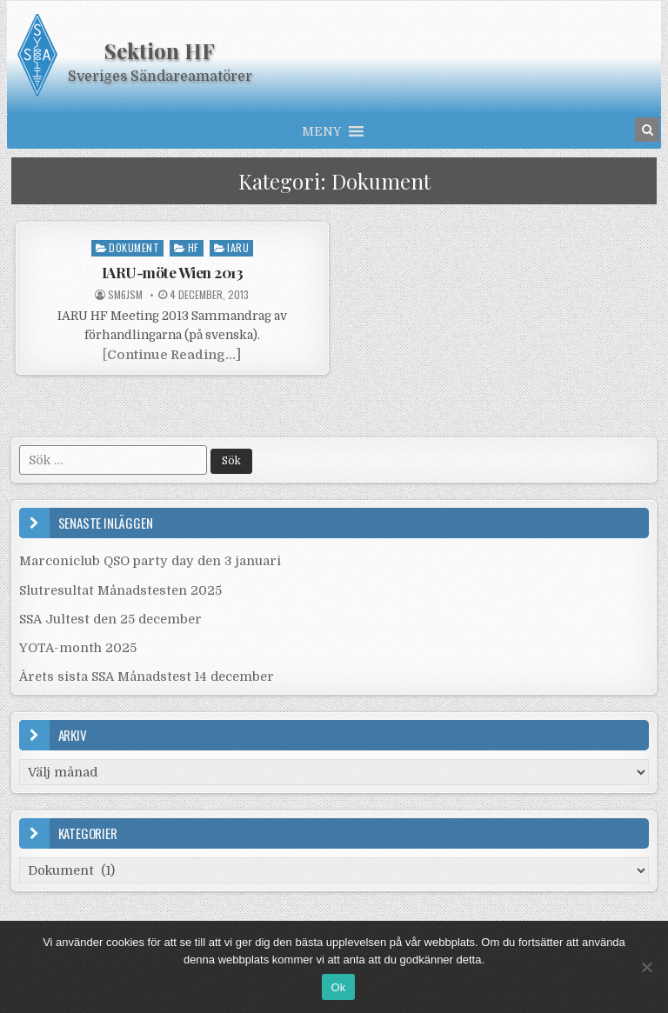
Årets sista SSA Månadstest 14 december (146, 676)
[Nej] (646, 967)
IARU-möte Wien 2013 (173, 272)
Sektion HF (159, 50)
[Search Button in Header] (647, 129)
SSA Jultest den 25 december (110, 619)
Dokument (134, 247)
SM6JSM (125, 295)
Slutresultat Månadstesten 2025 (120, 590)
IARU (238, 247)
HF (193, 247)
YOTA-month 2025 (78, 648)
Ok (338, 987)
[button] (321, 131)
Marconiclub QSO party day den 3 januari (150, 561)
